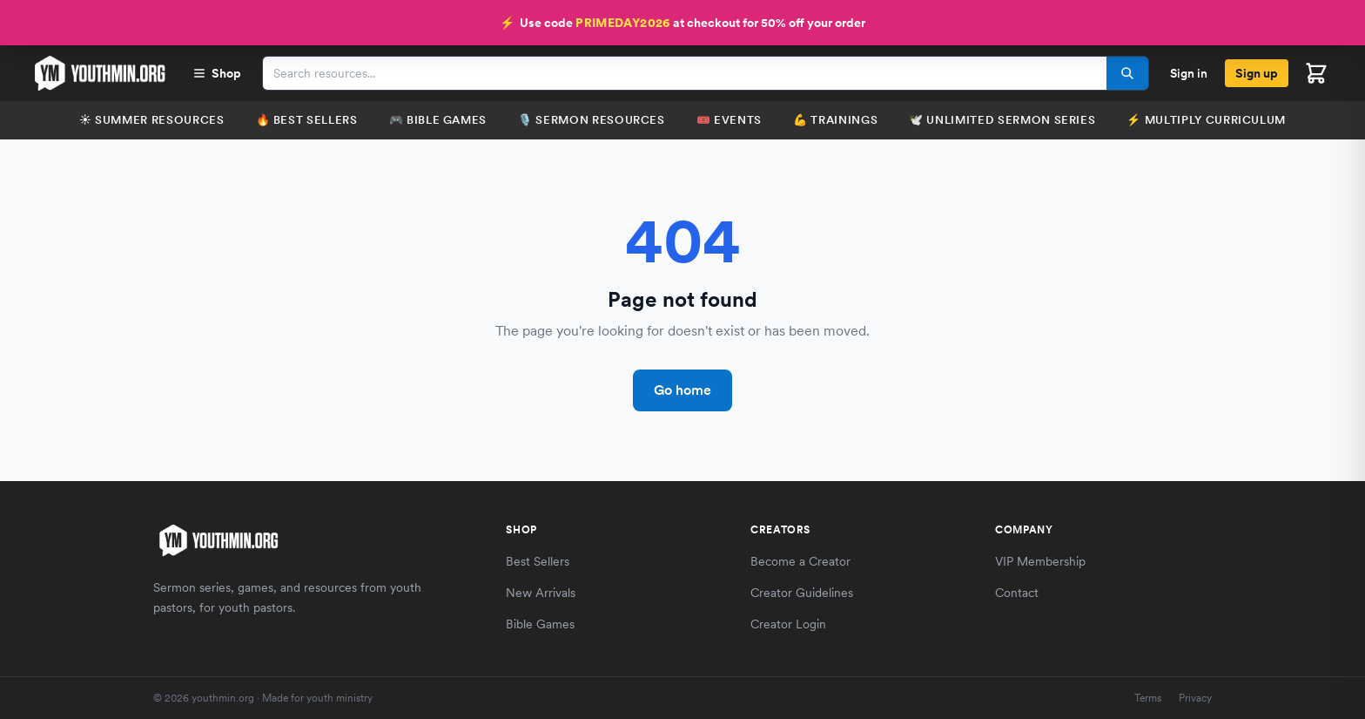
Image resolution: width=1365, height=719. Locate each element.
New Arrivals (540, 593)
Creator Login (788, 624)
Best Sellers (537, 561)
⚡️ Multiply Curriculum (1206, 119)
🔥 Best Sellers (307, 119)
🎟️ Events (729, 119)
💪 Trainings (835, 119)
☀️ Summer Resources (152, 119)
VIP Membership (1040, 561)
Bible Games (540, 624)
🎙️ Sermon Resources (591, 119)
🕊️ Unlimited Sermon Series (1002, 119)
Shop (216, 73)
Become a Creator (800, 561)
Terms (1147, 698)
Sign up (1256, 73)
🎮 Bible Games (438, 119)
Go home (682, 390)
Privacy (1195, 698)
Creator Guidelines (801, 593)
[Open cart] (1316, 73)
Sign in (1188, 73)
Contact (1017, 593)
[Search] (1127, 73)
